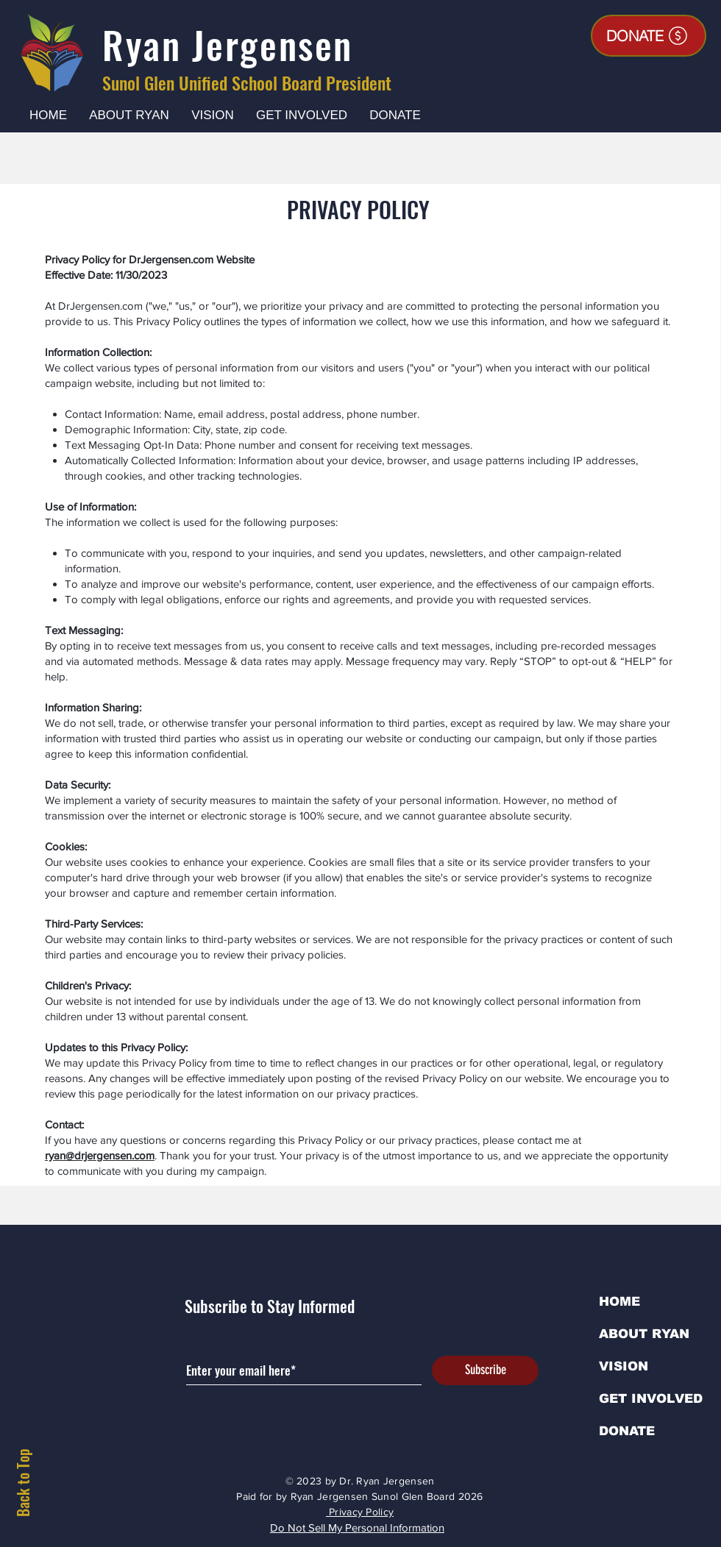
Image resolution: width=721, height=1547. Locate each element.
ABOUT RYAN (644, 1334)
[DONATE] (648, 36)
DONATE (627, 1431)
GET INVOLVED (651, 1399)
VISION (623, 1366)
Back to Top (23, 1482)
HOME (619, 1302)
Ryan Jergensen (227, 44)
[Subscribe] (485, 1370)
